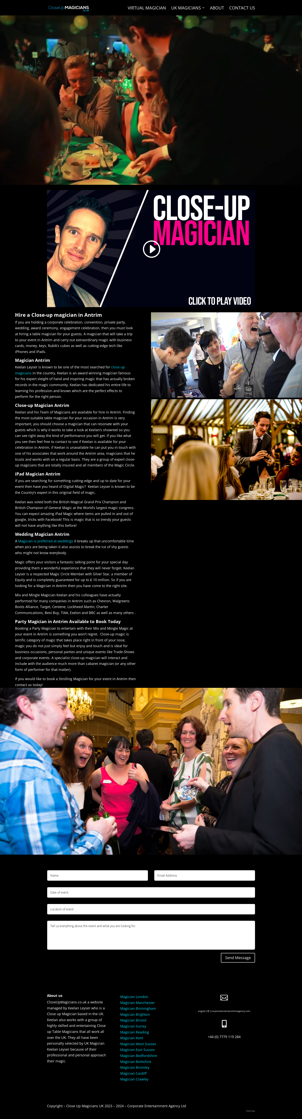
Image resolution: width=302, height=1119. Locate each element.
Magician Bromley (134, 1067)
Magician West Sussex (138, 1044)
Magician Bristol (133, 1020)
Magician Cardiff (133, 1073)
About (217, 8)
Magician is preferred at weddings (45, 541)
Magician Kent (131, 1038)
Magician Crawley (134, 1079)
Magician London (134, 996)
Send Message (238, 957)
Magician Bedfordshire (138, 1055)
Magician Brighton (135, 1014)
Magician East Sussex (137, 1049)
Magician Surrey (133, 1026)
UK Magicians (186, 8)
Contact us (242, 8)
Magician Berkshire (135, 1061)
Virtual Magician (147, 8)
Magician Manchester (137, 1002)
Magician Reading (134, 1032)
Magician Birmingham (138, 1008)
